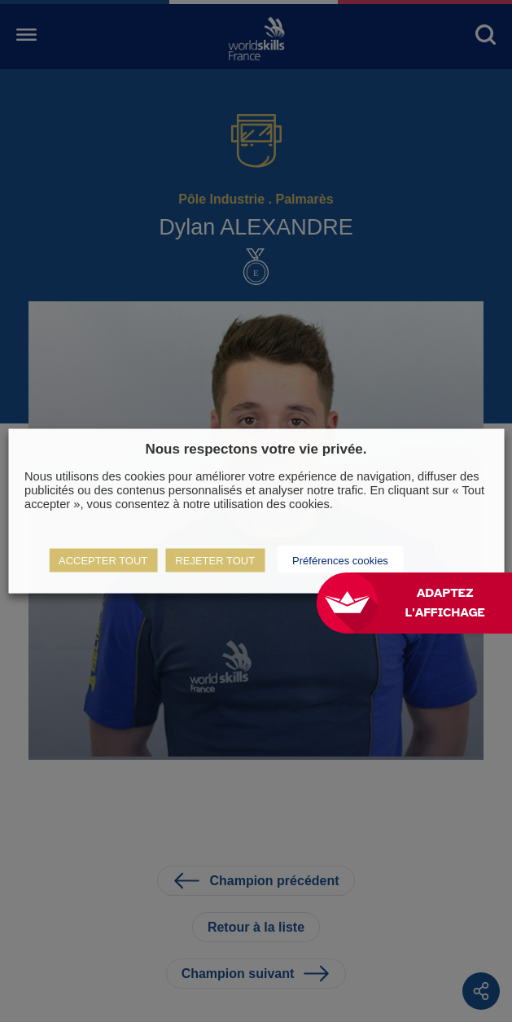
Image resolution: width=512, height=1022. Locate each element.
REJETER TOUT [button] (215, 561)
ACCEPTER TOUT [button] (103, 561)
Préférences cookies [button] (340, 561)
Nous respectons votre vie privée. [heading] (255, 448)
